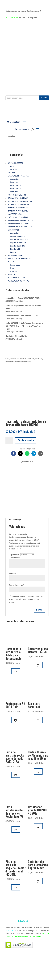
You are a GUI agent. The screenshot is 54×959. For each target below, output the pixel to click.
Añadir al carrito (26, 440)
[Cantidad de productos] (9, 440)
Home (7, 359)
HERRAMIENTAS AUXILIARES (25, 359)
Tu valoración (14, 558)
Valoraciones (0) (15, 520)
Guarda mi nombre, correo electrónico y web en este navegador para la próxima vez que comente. (26, 599)
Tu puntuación (14, 555)
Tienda (12, 359)
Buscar (44, 98)
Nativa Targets (23, 921)
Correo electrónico (16, 585)
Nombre (12, 574)
